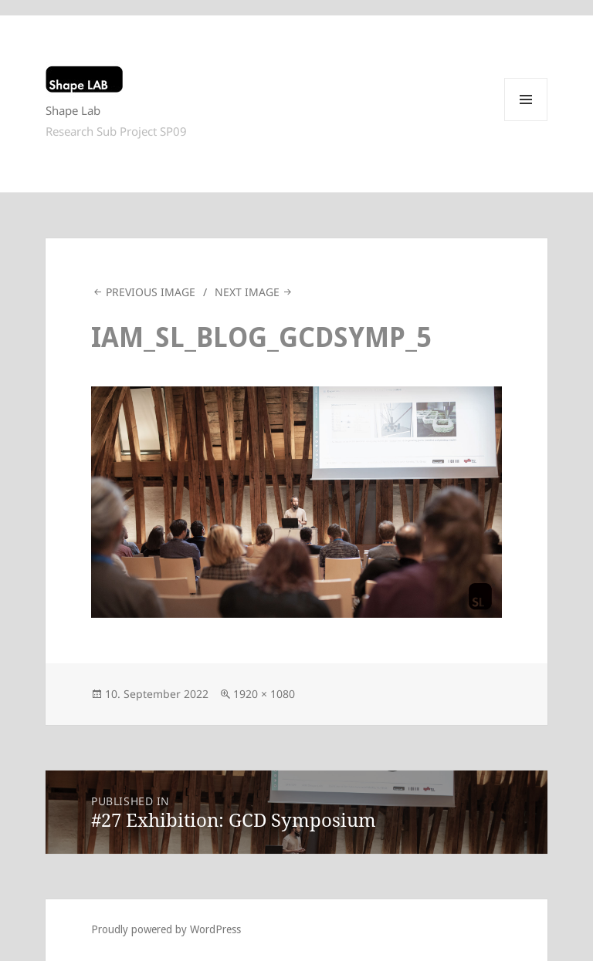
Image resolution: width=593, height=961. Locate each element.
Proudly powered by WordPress (166, 929)
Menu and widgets (526, 120)
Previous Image (150, 292)
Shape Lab (73, 110)
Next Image (247, 292)
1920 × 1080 (264, 693)
